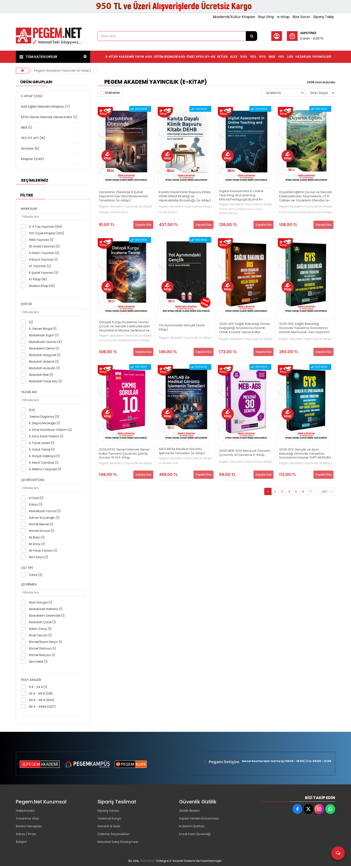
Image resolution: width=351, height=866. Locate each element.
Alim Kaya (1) (38, 557)
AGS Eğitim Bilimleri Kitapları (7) (45, 106)
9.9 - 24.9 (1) (38, 687)
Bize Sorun (301, 16)
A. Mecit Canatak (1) (43, 463)
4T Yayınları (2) (40, 266)
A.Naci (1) (35, 504)
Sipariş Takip (323, 16)
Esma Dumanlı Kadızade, (295, 212)
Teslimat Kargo (109, 818)
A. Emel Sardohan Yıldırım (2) (50, 430)
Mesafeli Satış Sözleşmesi (118, 841)
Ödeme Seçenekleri (114, 834)
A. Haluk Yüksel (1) (42, 449)
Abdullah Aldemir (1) (44, 361)
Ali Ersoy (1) (37, 544)
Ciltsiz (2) (35, 575)
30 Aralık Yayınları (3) (44, 246)
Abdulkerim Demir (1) (44, 348)
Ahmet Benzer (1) (41, 524)
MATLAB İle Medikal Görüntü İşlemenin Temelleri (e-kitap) (182, 451)
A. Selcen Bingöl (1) (43, 329)
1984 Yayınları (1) (41, 240)
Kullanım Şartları (192, 826)
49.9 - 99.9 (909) (41, 700)
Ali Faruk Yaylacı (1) (43, 550)
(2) (31, 322)
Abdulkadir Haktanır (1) (45, 609)
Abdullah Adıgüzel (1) (44, 355)
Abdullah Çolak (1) (42, 622)
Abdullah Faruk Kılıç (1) (45, 381)
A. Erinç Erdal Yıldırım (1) (46, 436)
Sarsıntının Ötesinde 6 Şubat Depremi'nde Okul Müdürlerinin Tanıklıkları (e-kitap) (123, 196)
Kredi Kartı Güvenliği (195, 834)
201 (324, 491)
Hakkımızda (25, 810)
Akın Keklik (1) (38, 661)
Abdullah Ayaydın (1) (44, 368)
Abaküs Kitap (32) (42, 286)
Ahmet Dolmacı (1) (42, 648)
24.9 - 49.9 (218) (41, 693)
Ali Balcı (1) (37, 537)
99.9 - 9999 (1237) (42, 707)
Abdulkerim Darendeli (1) (47, 615)
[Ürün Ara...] (251, 36)
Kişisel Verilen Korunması (199, 818)
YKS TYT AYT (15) (33, 138)
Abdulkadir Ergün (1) (43, 335)
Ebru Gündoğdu (322, 212)
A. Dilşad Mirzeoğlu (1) (44, 423)
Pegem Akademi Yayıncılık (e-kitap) (62, 70)
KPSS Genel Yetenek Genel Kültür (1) (49, 117)
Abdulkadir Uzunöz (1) (45, 511)
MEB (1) (26, 127)
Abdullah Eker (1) (41, 375)
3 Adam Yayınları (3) (44, 253)
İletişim (21, 841)
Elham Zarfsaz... (229, 213)
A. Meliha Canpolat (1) (45, 469)
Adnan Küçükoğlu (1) (44, 518)
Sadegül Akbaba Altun (113, 212)
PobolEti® (148, 860)
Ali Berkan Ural (168, 463)
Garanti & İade (109, 826)
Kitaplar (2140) (32, 159)
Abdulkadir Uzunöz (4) (45, 342)
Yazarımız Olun (27, 818)
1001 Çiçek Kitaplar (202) (46, 233)
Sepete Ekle (143, 225)
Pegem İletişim (224, 762)
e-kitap (283, 16)
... (317, 491)
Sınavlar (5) (30, 148)
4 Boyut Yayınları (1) (43, 259)
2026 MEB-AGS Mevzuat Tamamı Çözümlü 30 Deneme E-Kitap (244, 453)
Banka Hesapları (29, 826)
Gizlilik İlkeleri (189, 810)
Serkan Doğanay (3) (44, 416)
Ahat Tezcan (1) (40, 635)
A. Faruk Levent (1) (41, 443)
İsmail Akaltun (168, 212)
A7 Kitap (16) (38, 279)
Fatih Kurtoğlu (141, 340)
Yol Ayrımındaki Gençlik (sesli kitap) (182, 327)
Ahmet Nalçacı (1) (42, 655)
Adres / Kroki (26, 834)
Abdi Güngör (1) (40, 602)
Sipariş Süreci (108, 810)
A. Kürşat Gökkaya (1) (44, 456)
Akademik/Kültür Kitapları (234, 16)
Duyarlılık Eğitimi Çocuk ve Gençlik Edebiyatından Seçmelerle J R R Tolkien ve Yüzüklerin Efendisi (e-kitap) (305, 196)
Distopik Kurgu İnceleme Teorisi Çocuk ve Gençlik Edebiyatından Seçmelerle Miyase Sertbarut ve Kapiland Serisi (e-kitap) (124, 326)
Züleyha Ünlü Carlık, (250, 209)
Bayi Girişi (266, 16)
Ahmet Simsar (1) (41, 531)
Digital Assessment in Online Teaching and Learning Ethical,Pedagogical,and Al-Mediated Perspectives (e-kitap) (245, 195)
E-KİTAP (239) (31, 96)
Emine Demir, (228, 209)
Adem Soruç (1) (40, 629)
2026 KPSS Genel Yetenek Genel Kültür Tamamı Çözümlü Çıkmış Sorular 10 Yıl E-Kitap (124, 454)
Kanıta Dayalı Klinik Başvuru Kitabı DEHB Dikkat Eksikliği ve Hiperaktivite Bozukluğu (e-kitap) (185, 196)
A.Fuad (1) (36, 498)
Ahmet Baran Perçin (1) (45, 642)
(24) (32, 410)
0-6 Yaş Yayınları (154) (45, 227)
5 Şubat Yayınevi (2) (43, 273)
